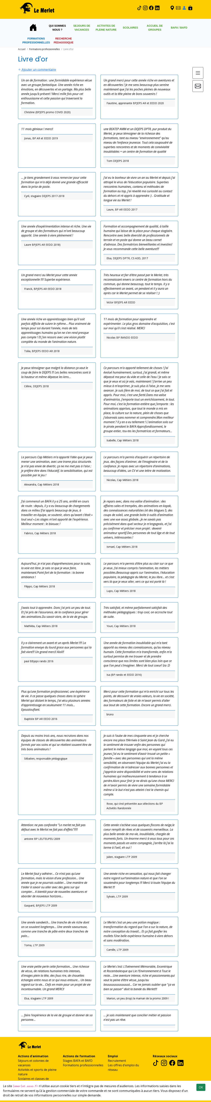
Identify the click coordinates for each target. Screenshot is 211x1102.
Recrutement (117, 1061)
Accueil (21, 49)
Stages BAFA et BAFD (77, 1061)
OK (201, 1087)
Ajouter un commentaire (37, 69)
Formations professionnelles (83, 1065)
